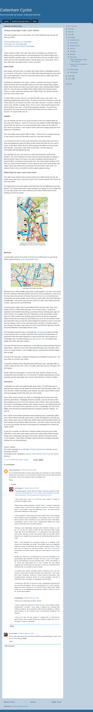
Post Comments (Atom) (20, 706)
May (71, 54)
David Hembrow (14, 470)
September (74, 45)
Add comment (9, 646)
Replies (13, 484)
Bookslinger (13, 633)
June (72, 51)
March (72, 57)
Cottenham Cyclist (16, 10)
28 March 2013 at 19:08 (31, 598)
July (71, 48)
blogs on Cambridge (35, 499)
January (73, 72)
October (73, 43)
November (73, 40)
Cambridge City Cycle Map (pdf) (15, 44)
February (73, 69)
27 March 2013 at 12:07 (26, 633)
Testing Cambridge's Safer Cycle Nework (78, 60)
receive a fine (40, 339)
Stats (34, 21)
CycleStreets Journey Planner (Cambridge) (19, 46)
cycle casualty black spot (29, 259)
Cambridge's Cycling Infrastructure (33, 449)
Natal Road (42, 296)
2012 (70, 76)
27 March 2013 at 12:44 (31, 488)
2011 (70, 79)
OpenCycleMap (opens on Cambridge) (17, 42)
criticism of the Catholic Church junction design (42, 454)
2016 (70, 29)
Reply (11, 480)
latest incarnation (54, 548)
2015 (70, 32)
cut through (41, 332)
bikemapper (18, 488)
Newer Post (9, 702)
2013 (70, 37)
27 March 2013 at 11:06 (28, 470)
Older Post (56, 702)
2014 (70, 34)
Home (6, 21)
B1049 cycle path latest (20, 21)
